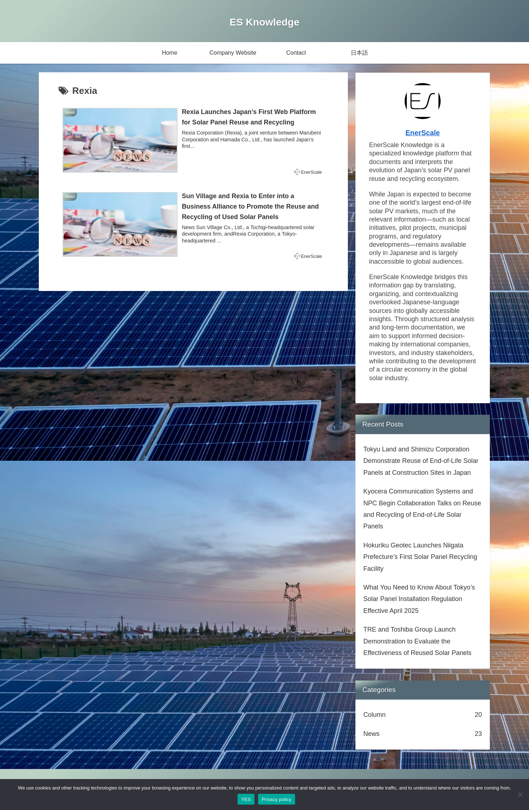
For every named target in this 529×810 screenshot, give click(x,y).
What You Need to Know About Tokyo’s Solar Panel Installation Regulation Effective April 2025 (419, 599)
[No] (520, 794)
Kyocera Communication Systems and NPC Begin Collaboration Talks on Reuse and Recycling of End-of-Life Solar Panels (422, 509)
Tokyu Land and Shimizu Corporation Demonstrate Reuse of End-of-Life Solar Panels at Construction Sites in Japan (420, 461)
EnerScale (422, 133)
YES (246, 799)
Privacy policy (276, 799)
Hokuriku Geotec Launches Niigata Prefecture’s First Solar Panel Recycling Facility (420, 557)
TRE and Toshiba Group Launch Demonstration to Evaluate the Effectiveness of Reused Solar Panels (417, 641)
